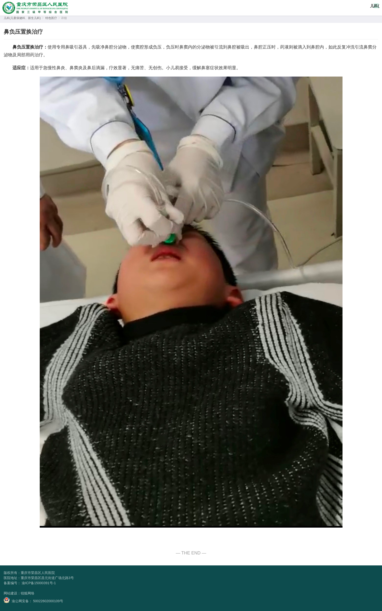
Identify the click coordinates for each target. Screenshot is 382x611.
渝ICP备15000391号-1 (38, 583)
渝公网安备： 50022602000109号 (33, 600)
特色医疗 (51, 18)
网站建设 (10, 593)
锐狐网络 (27, 593)
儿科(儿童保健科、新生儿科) (22, 18)
